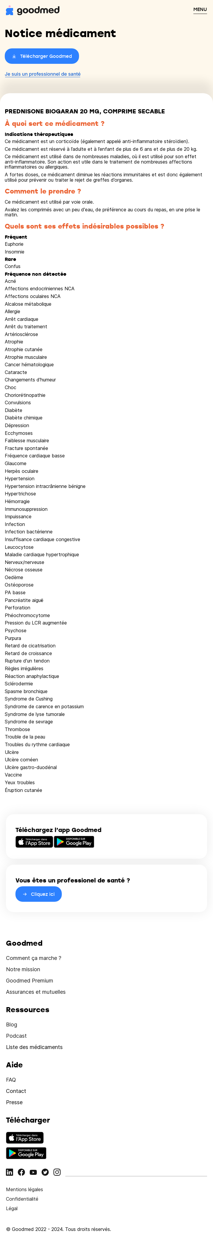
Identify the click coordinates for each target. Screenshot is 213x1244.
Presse (14, 1102)
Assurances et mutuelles (36, 992)
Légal (12, 1208)
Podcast (16, 1036)
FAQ (11, 1080)
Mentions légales (24, 1189)
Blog (11, 1024)
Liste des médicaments (34, 1047)
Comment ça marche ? (33, 958)
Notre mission (23, 969)
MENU (200, 9)
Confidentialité (22, 1199)
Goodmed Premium (29, 980)
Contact (16, 1091)
